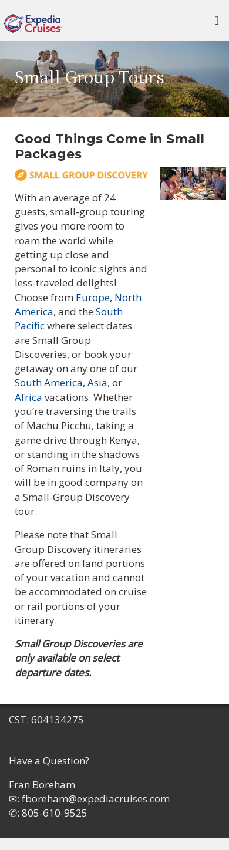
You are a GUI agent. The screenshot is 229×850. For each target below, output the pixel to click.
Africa (28, 397)
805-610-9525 (54, 812)
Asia (97, 382)
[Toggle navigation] (216, 23)
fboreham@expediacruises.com (96, 798)
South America (49, 382)
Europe (93, 297)
